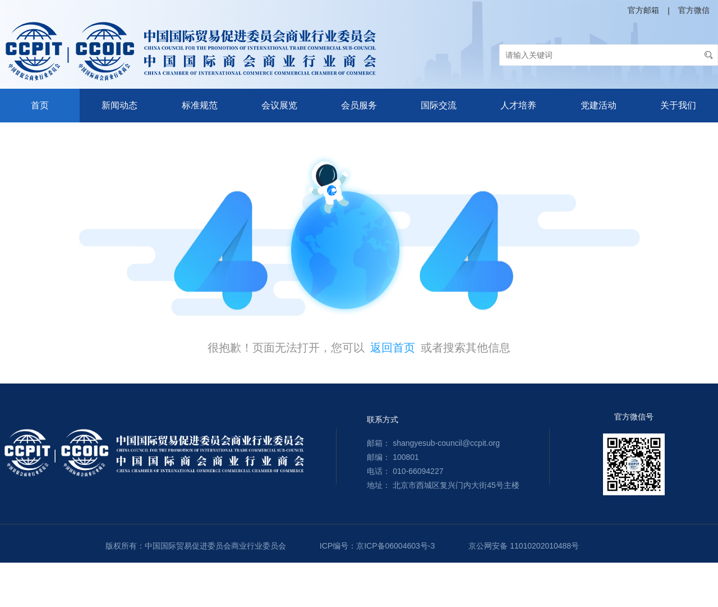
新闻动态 (119, 105)
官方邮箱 (643, 10)
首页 (40, 105)
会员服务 (359, 105)
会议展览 (279, 105)
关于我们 (678, 105)
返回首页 (392, 347)
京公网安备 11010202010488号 (523, 545)
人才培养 (518, 105)
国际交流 (439, 105)
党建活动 (598, 105)
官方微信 (694, 10)
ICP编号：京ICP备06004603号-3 (377, 545)
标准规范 (200, 105)
